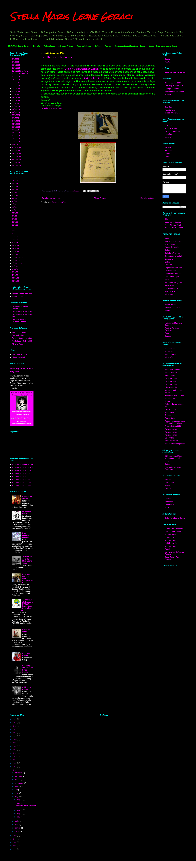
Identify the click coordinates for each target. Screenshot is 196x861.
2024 (15, 726)
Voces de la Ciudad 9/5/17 (22, 476)
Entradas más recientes (51, 198)
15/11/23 (15, 266)
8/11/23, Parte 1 (18, 257)
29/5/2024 (16, 89)
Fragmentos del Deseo (173, 268)
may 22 (20, 810)
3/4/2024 (15, 62)
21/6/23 (15, 198)
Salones (98, 46)
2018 (15, 746)
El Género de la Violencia (22, 312)
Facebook (168, 150)
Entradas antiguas (147, 198)
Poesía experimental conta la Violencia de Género (175, 422)
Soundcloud (169, 505)
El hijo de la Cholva (26, 688)
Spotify (167, 59)
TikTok (167, 156)
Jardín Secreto (170, 348)
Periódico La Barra (172, 543)
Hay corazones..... (172, 271)
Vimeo (167, 485)
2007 (15, 846)
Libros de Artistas (66, 46)
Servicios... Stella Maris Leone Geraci (129, 46)
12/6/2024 (16, 92)
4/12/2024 (16, 162)
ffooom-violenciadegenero (175, 444)
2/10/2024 (16, 142)
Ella (166, 219)
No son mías (170, 351)
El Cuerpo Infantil (26, 631)
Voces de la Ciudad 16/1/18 (22, 468)
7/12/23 (15, 275)
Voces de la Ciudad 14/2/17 (22, 485)
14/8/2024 (16, 121)
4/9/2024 (15, 130)
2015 (15, 756)
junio (17, 793)
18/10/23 (15, 249)
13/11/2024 (16, 154)
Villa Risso (169, 294)
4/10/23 (15, 243)
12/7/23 (15, 207)
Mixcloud (168, 499)
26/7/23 (15, 213)
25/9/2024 (16, 139)
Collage (168, 250)
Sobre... (168, 336)
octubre (18, 780)
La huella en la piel (172, 277)
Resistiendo (169, 285)
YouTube (168, 62)
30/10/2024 (16, 148)
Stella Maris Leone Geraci (71, 16)
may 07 (20, 817)
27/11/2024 (16, 159)
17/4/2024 (16, 68)
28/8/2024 (16, 127)
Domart (167, 401)
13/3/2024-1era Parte (20, 74)
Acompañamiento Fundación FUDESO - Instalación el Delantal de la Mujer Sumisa (22, 605)
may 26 (20, 803)
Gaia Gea (168, 107)
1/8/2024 (15, 118)
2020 (15, 739)
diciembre (19, 773)
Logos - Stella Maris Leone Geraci (163, 46)
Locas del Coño (171, 378)
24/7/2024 (16, 112)
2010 (15, 836)
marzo (17, 825)
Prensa (108, 46)
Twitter (167, 153)
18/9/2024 (16, 136)
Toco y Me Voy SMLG (173, 225)
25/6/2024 (16, 100)
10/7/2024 (16, 106)
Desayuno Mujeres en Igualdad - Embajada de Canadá (27, 578)
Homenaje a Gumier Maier (175, 86)
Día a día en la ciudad (173, 256)
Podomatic (169, 502)
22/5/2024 (16, 86)
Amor (167, 238)
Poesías (168, 333)
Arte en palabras (171, 305)
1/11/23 (15, 254)
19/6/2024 (16, 97)
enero (17, 831)
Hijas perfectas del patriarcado (27, 535)
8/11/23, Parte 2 (18, 260)
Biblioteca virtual (18, 357)
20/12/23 (15, 278)
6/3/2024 (15, 59)
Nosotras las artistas (27, 497)
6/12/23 (15, 272)
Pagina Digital (170, 418)
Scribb (167, 464)
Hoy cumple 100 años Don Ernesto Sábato (27, 669)
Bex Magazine (170, 398)
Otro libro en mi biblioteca (56, 57)
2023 (15, 729)
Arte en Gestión (18, 335)
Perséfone (169, 134)
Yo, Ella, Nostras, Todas (174, 228)
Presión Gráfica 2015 (173, 426)
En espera (169, 259)
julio (16, 790)
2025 (15, 722)
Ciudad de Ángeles (172, 247)
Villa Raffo (169, 357)
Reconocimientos (84, 46)
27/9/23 (15, 240)
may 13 (20, 813)
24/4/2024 (16, 80)
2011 (15, 770)
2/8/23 (14, 216)
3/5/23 (14, 178)
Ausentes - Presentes (173, 241)
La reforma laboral (26, 513)
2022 (15, 733)
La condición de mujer (173, 222)
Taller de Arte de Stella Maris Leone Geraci (27, 560)
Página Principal (100, 198)
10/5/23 (15, 187)
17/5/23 (15, 184)
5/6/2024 (15, 94)
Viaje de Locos (170, 354)
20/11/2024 (16, 156)
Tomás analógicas (172, 288)
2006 (15, 849)
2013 (15, 763)
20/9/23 (15, 237)
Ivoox (167, 508)
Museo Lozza (170, 412)
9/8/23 (14, 219)
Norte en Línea (170, 540)
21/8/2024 (16, 124)
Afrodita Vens (170, 110)
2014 (15, 760)
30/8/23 (15, 228)
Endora (167, 262)
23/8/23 (15, 225)
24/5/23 (15, 181)
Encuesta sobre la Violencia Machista (19, 321)
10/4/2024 (16, 77)
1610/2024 (16, 145)
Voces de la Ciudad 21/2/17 (22, 482)
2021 (15, 736)
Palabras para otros (172, 308)
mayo (17, 797)
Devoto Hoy (169, 537)
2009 (15, 839)
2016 (15, 753)
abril (16, 821)
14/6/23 (15, 195)
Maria (167, 280)
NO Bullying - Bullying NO (22, 341)
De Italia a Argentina (172, 253)
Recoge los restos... (172, 89)
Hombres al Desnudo (173, 274)
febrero (18, 828)
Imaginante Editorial (172, 370)
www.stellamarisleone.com (51, 108)
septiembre (19, 783)
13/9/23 (15, 234)
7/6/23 (14, 192)
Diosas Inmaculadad (172, 131)
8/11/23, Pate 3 (18, 263)
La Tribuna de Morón (173, 531)
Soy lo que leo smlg (19, 354)
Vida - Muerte (170, 291)
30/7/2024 (16, 115)
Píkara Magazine (171, 387)
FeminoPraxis (170, 375)
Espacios (168, 265)
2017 (15, 750)
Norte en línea (170, 534)
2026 (15, 719)
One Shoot (169, 415)
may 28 (20, 799)
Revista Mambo (171, 429)
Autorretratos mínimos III (174, 395)
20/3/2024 (16, 65)
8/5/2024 (15, 83)
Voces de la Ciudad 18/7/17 (22, 470)
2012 (15, 766)
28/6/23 (15, 201)
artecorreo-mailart (171, 441)
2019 (15, 743)
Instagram (168, 147)
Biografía (36, 46)
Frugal (167, 549)
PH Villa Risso (17, 344)
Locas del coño (170, 381)
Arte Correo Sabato (19, 332)
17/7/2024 (16, 109)
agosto (17, 786)
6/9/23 (14, 231)
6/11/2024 (16, 151)
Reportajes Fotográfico (173, 282)
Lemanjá (168, 137)
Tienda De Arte (18, 296)
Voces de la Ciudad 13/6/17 (22, 473)
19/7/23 (15, 210)
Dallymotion (169, 483)
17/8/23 (15, 222)
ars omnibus (169, 438)
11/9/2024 (16, 133)
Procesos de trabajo (27, 654)
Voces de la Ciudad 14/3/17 (22, 479)
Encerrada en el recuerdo (174, 92)
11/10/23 (15, 246)
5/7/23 (14, 204)
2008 (15, 842)
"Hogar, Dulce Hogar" (173, 83)
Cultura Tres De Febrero (174, 528)
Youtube (168, 488)
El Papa (168, 95)
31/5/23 (15, 189)
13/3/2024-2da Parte (20, 71)
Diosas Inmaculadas (172, 113)
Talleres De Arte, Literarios (22, 293)
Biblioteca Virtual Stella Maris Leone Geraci (173, 457)
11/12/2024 (16, 165)
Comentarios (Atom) (59, 202)
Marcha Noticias (171, 373)
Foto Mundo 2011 (171, 409)
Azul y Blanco (170, 244)
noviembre (19, 776)
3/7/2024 (15, 103)
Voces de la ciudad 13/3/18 (22, 465)
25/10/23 (15, 251)
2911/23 (15, 269)
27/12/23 (15, 281)
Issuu (167, 461)
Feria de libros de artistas (22, 338)
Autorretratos (49, 46)
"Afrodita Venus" (171, 128)
